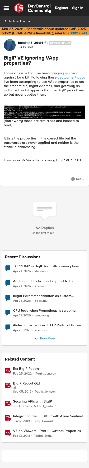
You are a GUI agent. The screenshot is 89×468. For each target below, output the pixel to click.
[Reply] (77, 179)
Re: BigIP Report (26, 369)
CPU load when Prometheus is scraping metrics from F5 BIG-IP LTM (44, 311)
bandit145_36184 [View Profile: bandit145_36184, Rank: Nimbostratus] (30, 43)
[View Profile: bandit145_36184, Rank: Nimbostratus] (10, 45)
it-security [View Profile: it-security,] (40, 300)
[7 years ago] (21, 421)
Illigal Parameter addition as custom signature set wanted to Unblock (42, 296)
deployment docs (71, 77)
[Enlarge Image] (44, 112)
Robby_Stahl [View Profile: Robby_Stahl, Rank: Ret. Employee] (43, 435)
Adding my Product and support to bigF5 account (46, 281)
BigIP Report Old (26, 383)
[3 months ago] (22, 271)
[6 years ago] (21, 406)
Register (61, 8)
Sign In (77, 8)
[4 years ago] (22, 373)
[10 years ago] (22, 392)
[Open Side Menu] (6, 8)
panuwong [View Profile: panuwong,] (41, 315)
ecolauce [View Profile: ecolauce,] (41, 330)
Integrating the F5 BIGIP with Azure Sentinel (48, 416)
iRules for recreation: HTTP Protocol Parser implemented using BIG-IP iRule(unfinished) (47, 325)
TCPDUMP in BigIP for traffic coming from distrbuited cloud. (46, 266)
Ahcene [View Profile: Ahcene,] (39, 286)
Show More (44, 339)
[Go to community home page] (32, 8)
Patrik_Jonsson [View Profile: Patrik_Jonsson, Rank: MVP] (45, 373)
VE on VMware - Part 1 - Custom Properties (47, 431)
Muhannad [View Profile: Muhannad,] (41, 271)
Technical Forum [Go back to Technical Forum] (17, 21)
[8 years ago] (21, 436)
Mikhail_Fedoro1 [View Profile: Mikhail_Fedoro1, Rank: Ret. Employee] (45, 406)
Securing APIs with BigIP (32, 401)
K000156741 (77, 33)
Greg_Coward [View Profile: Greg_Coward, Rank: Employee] (43, 421)
